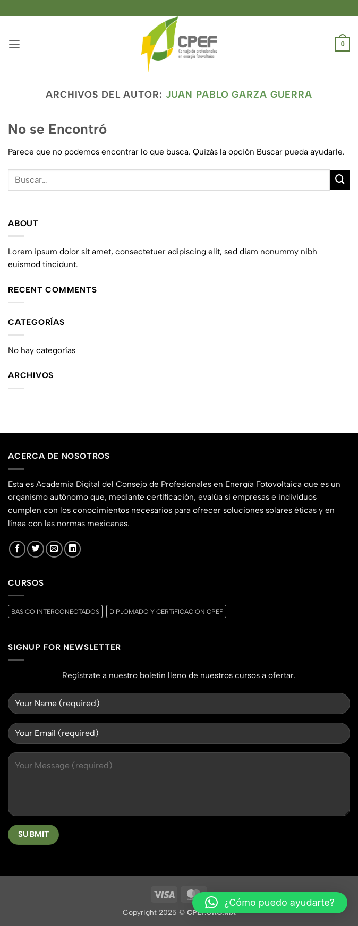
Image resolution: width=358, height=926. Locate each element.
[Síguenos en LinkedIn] (72, 549)
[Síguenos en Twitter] (35, 549)
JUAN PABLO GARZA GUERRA (239, 94)
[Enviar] (340, 180)
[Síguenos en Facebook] (17, 549)
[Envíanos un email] (54, 549)
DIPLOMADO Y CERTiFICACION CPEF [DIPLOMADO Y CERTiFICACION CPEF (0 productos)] (166, 611)
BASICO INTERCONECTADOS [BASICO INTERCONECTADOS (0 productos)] (55, 611)
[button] (14, 44)
